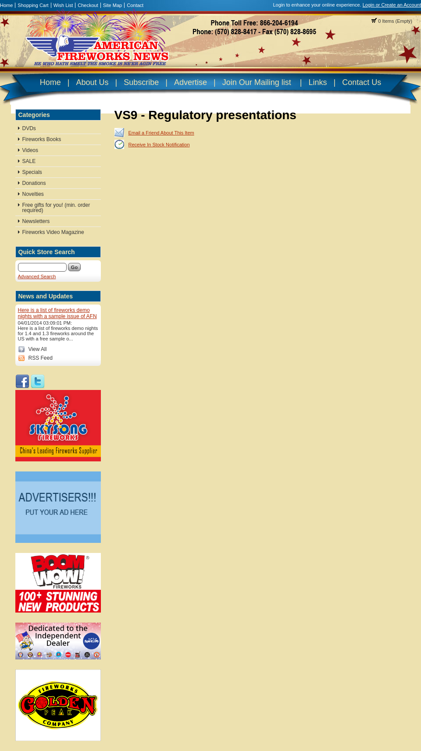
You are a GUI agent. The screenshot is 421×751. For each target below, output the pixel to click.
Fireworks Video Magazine (53, 232)
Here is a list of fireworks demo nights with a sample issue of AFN (57, 313)
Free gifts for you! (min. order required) (56, 207)
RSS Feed (41, 358)
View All (38, 349)
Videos (30, 150)
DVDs (29, 128)
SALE (29, 161)
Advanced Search (37, 276)
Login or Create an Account (392, 4)
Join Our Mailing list (256, 82)
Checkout (88, 5)
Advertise (190, 82)
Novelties (33, 194)
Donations (34, 183)
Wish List (63, 5)
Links (317, 82)
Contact (135, 5)
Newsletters (36, 221)
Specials (32, 172)
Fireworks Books (41, 139)
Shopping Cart (33, 5)
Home (6, 5)
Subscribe (141, 82)
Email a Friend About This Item (161, 132)
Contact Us (361, 82)
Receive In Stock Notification (159, 144)
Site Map (112, 5)
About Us (92, 82)
